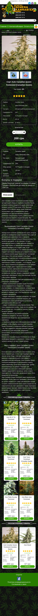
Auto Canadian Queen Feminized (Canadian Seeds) (10, 547)
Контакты (13, 26)
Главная (3, 26)
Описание (7, 195)
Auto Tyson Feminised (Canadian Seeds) (26, 459)
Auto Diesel (27, 545)
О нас (8, 28)
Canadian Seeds (19, 30)
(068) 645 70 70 (20, 17)
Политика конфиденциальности (19, 582)
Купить (19, 144)
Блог (32, 26)
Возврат (20, 26)
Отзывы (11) (20, 195)
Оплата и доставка (26, 30)
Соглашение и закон (19, 584)
